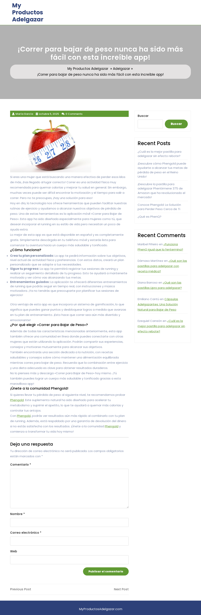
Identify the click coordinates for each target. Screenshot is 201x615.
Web (13, 551)
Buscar (143, 116)
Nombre (17, 514)
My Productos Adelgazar (27, 12)
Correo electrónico (25, 533)
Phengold (17, 400)
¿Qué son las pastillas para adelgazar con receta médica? (162, 266)
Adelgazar (121, 68)
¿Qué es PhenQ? (149, 217)
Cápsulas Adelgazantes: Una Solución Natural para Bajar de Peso (158, 304)
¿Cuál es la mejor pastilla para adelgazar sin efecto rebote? (159, 154)
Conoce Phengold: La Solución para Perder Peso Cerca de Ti (159, 207)
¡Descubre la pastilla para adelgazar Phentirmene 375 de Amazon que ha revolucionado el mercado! (161, 190)
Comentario (20, 465)
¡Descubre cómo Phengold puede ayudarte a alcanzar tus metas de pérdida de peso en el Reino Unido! (163, 170)
